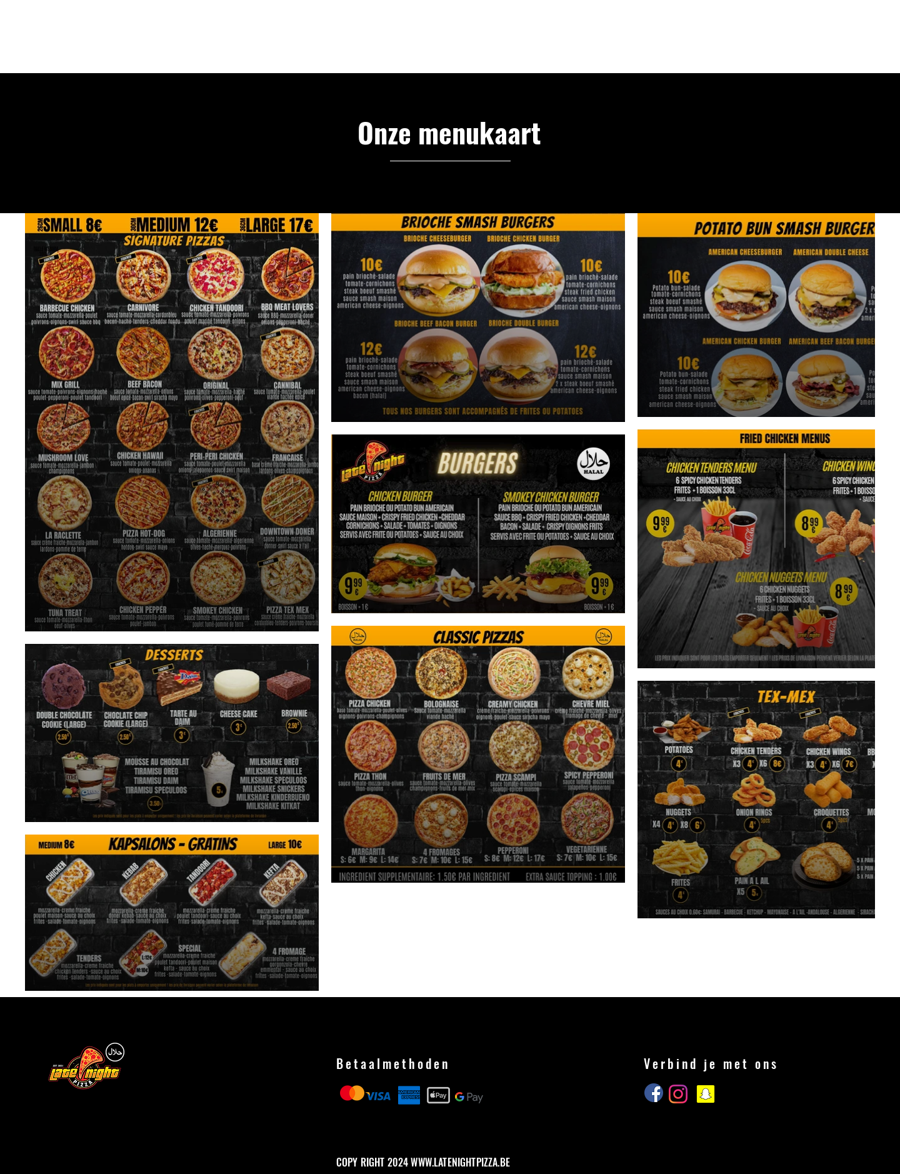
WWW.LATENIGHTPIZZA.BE (460, 1162)
